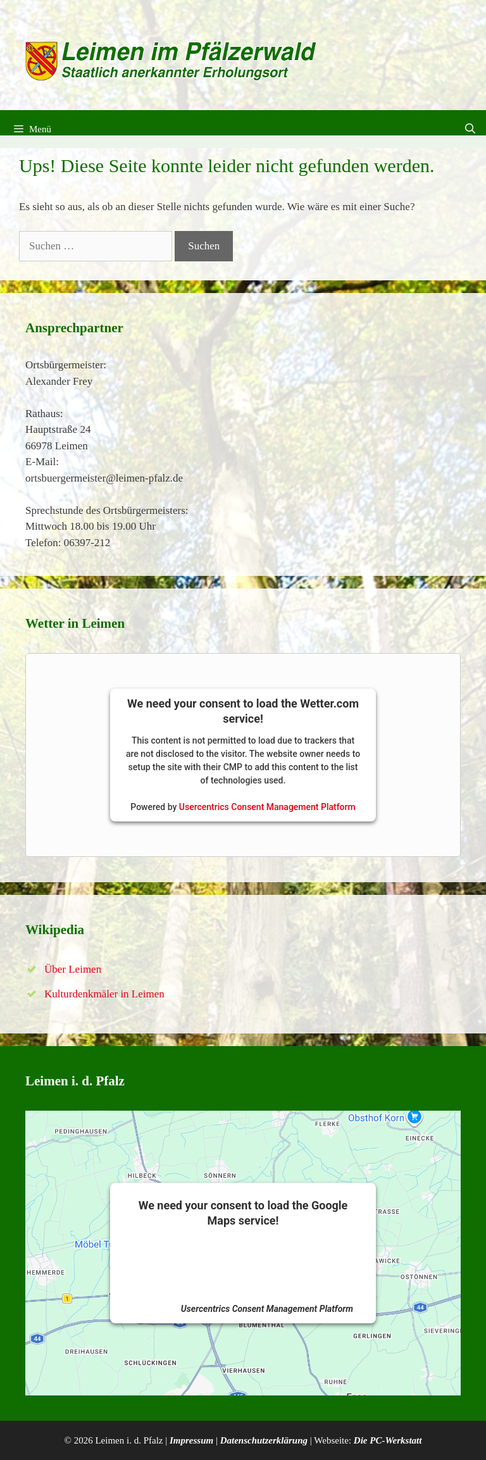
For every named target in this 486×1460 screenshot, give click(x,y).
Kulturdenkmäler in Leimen (104, 994)
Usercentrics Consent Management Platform (267, 807)
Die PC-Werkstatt (388, 1440)
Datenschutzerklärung (264, 1440)
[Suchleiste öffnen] (470, 129)
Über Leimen (72, 969)
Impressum (191, 1440)
